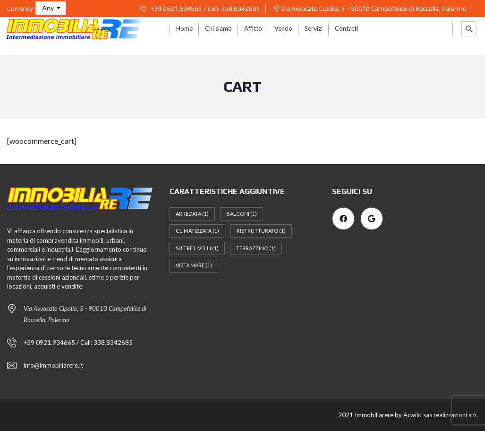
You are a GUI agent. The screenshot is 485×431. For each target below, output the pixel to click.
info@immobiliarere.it (53, 365)
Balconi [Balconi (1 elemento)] (241, 214)
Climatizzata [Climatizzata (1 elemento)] (197, 231)
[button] (50, 8)
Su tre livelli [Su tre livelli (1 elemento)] (197, 248)
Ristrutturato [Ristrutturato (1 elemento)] (261, 231)
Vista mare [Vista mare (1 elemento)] (194, 265)
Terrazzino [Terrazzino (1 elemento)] (256, 248)
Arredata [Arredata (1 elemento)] (192, 214)
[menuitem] (184, 29)
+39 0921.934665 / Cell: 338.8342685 (200, 8)
